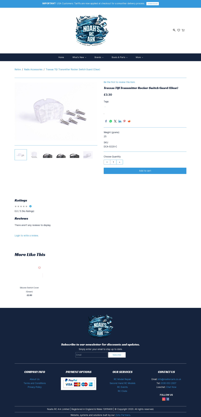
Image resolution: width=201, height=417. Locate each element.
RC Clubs (122, 386)
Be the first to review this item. (119, 80)
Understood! (153, 4)
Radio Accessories (33, 67)
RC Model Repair (122, 374)
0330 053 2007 (168, 378)
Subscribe (117, 350)
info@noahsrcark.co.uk (169, 374)
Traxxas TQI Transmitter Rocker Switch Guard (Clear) (73, 67)
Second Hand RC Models (122, 378)
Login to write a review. (26, 234)
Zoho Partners (122, 410)
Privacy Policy (35, 382)
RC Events (122, 382)
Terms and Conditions (35, 378)
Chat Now (171, 382)
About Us (34, 374)
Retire (18, 67)
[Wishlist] (179, 29)
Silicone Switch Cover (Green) (29, 286)
